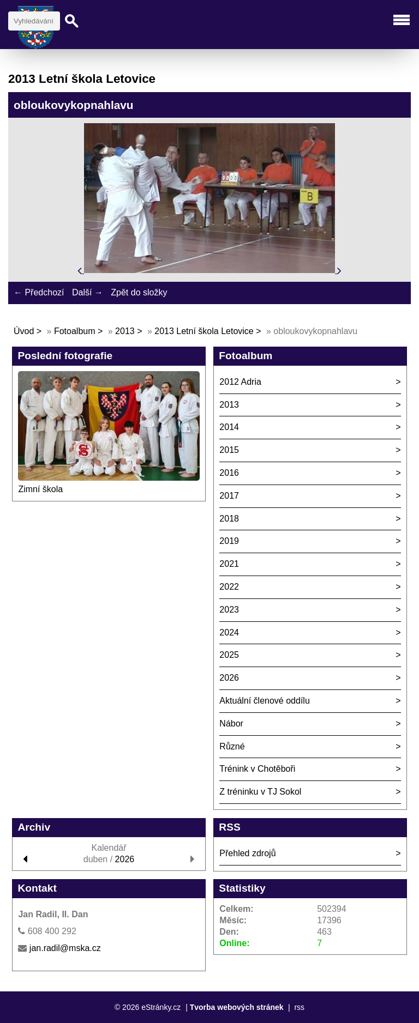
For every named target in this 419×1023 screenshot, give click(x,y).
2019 (229, 541)
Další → (87, 292)
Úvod (24, 331)
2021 (229, 563)
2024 (229, 632)
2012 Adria (240, 381)
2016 (229, 472)
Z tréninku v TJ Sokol (260, 791)
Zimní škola (40, 489)
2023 (229, 609)
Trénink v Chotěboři (257, 768)
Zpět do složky (139, 292)
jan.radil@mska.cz (65, 948)
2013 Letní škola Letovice (203, 331)
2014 (229, 427)
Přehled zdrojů (247, 853)
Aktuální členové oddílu (264, 700)
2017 (229, 495)
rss (299, 1007)
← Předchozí (39, 292)
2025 (229, 654)
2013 (125, 331)
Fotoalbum (74, 331)
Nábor (231, 723)
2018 (229, 518)
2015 (229, 450)
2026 (229, 677)
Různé (231, 746)
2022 (229, 586)
